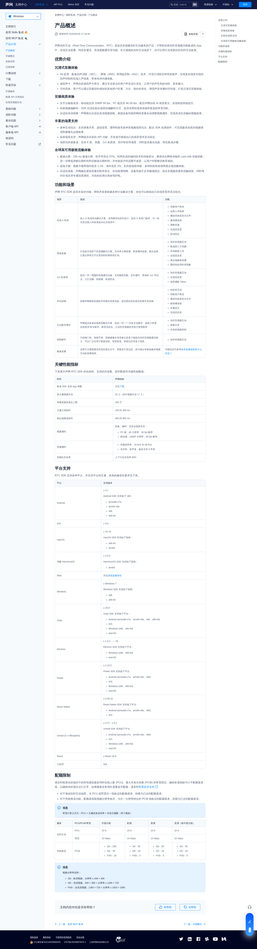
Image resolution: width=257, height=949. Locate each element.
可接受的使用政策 (63, 937)
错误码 (9, 138)
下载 (8, 79)
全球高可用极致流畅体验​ (233, 41)
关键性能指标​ (225, 51)
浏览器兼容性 (115, 575)
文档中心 (21, 4)
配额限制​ (222, 61)
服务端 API (23, 132)
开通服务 (10, 91)
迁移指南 (10, 67)
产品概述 (10, 50)
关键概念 (10, 56)
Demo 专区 (73, 4)
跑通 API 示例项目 (15, 97)
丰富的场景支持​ (229, 35)
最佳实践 (11, 120)
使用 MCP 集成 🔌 (16, 38)
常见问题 (89, 4)
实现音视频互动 (14, 102)
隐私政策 (34, 937)
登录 (245, 4)
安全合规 (80, 937)
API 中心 (58, 4)
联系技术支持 (148, 787)
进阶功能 (11, 114)
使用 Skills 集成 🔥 (17, 32)
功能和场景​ (224, 46)
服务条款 (47, 937)
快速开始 (11, 85)
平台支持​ (222, 56)
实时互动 (70, 15)
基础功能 (11, 108)
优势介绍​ (222, 20)
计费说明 (11, 73)
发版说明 (10, 61)
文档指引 (11, 26)
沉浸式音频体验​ (229, 25)
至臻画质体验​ (228, 30)
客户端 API (23, 126)
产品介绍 (11, 44)
